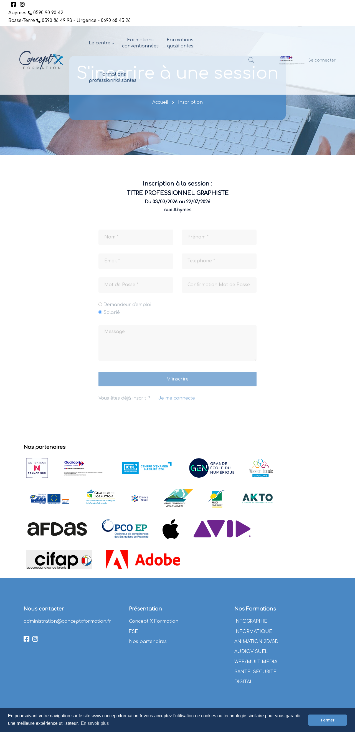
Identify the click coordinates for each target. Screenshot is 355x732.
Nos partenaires (148, 641)
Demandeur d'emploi (127, 310)
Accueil (160, 102)
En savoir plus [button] (95, 723)
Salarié (111, 317)
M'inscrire (177, 384)
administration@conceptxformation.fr (67, 621)
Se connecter (322, 60)
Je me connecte (176, 403)
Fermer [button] (327, 720)
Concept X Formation (153, 621)
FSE (133, 631)
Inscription (190, 102)
